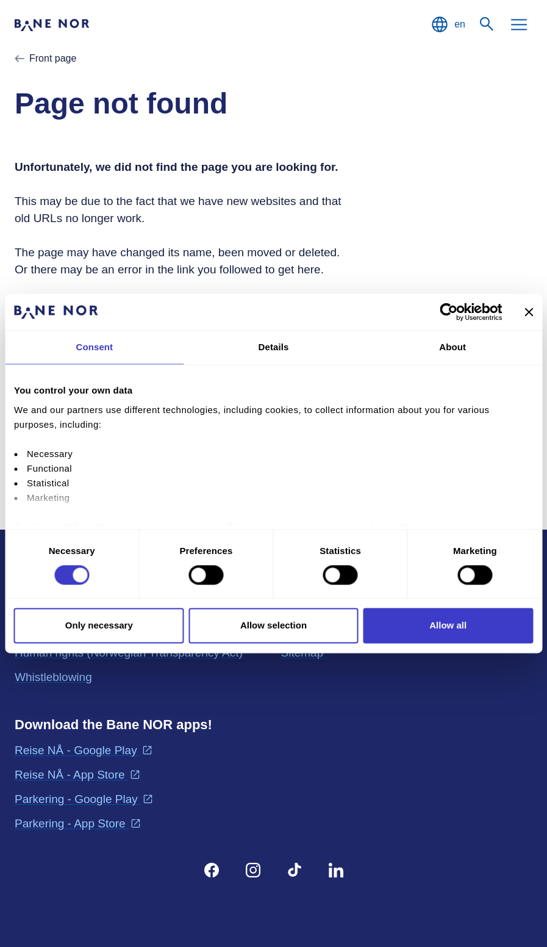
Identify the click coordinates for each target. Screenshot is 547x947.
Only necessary (99, 626)
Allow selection (273, 626)
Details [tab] (274, 347)
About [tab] (452, 347)
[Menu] (519, 24)
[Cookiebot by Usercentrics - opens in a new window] (448, 312)
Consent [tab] (94, 347)
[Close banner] (528, 312)
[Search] (487, 24)
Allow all (448, 626)
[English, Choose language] (447, 24)
